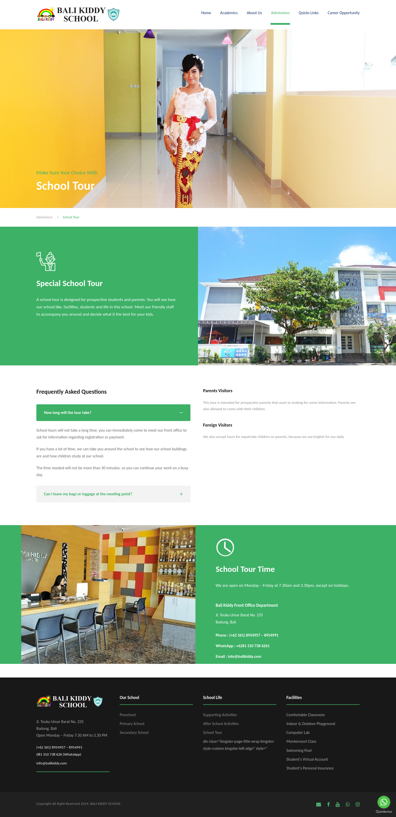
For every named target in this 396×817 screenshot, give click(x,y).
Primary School (132, 723)
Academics (229, 12)
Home (206, 12)
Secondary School (134, 732)
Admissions (280, 12)
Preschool (128, 714)
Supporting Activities (220, 714)
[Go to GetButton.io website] (384, 811)
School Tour (212, 732)
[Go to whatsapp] (384, 802)
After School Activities (221, 723)
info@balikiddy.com (51, 763)
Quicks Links (309, 12)
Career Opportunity (344, 12)
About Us (254, 12)
